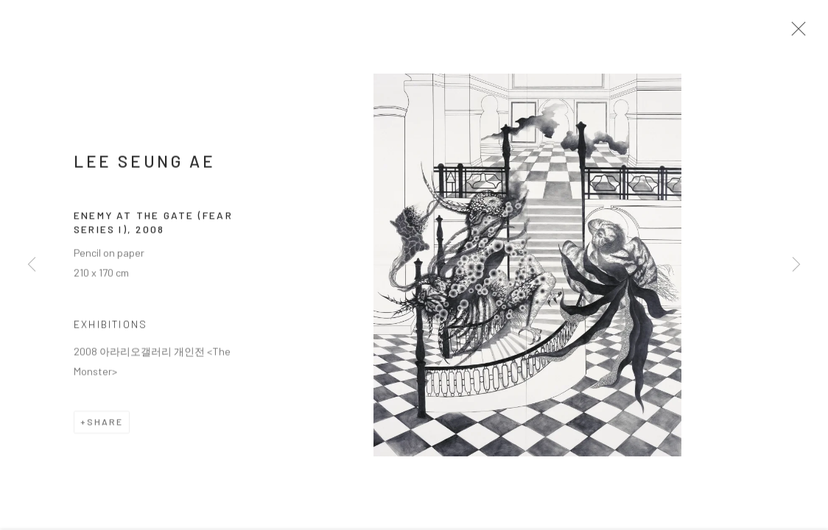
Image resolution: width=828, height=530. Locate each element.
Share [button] (105, 426)
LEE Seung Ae (144, 165)
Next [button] (796, 265)
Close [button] (798, 33)
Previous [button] (31, 265)
